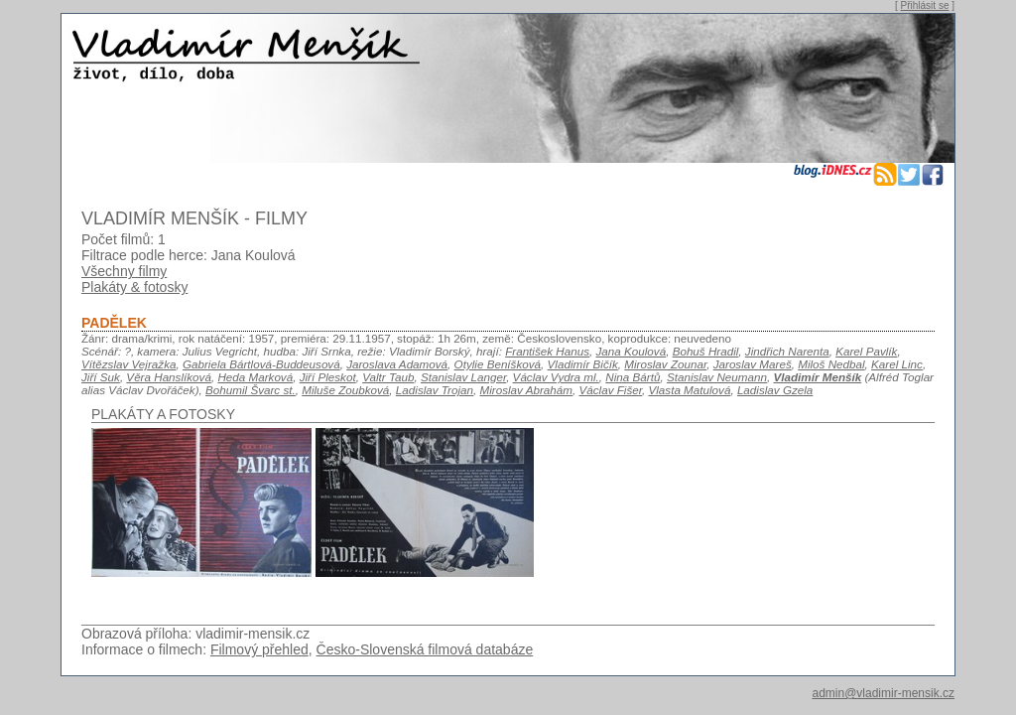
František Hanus (547, 351)
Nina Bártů (632, 376)
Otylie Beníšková (497, 364)
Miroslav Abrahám (526, 389)
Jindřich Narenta (787, 351)
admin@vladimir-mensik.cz (883, 693)
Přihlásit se (925, 5)
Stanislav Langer (463, 376)
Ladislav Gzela (775, 389)
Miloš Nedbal (831, 364)
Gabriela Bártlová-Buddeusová (261, 364)
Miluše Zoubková (345, 389)
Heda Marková (255, 376)
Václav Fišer (610, 389)
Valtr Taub (388, 376)
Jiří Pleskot (328, 376)
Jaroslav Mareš (752, 364)
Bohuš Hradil (706, 351)
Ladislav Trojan (434, 389)
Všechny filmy (124, 271)
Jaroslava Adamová (396, 364)
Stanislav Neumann (717, 376)
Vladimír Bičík (583, 364)
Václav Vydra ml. (556, 376)
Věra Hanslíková (168, 376)
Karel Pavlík (866, 351)
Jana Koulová (631, 351)
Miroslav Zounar (665, 364)
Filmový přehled (259, 649)
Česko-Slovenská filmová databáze (425, 649)
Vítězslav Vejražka (128, 364)
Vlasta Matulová (689, 389)
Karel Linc (897, 364)
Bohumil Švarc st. (250, 389)
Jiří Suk (100, 376)
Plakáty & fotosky (134, 287)
